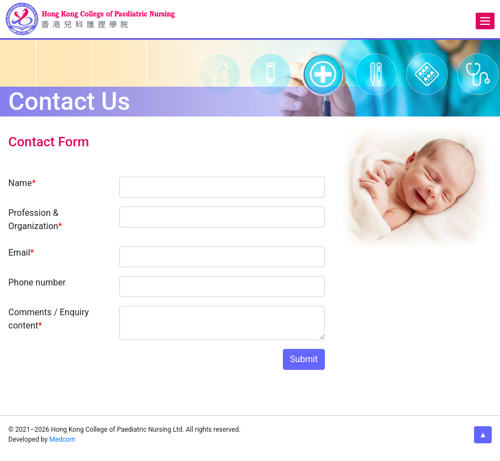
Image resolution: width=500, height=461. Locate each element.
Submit (304, 359)
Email (21, 252)
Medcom (62, 439)
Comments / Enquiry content (48, 319)
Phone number (37, 282)
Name (22, 183)
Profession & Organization (35, 219)
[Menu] (485, 21)
